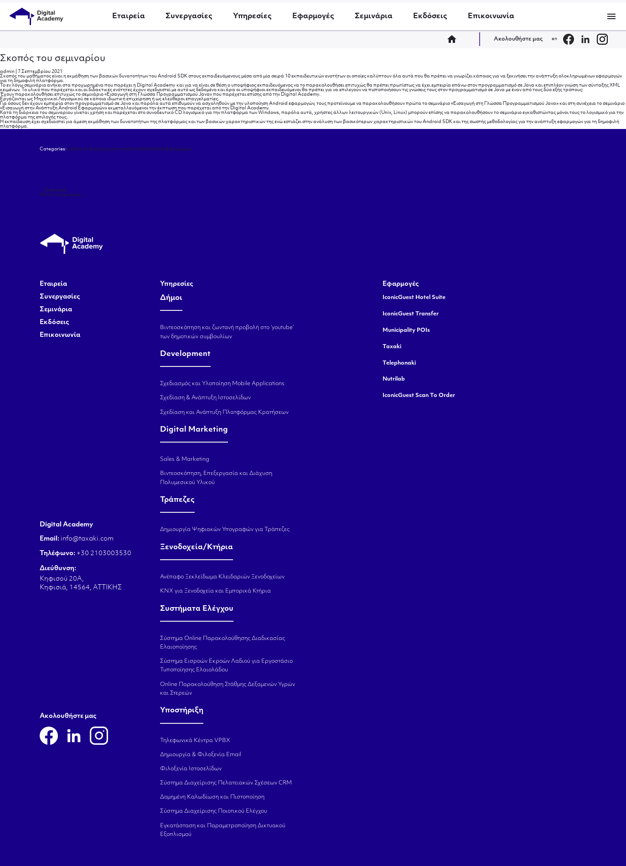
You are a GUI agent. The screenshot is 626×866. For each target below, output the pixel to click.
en (554, 38)
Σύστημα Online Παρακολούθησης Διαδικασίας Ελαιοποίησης (222, 643)
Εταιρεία (128, 16)
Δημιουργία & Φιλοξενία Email (200, 755)
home (454, 39)
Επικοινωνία (491, 16)
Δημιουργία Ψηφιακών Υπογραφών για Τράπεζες (225, 529)
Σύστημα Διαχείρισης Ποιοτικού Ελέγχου (213, 811)
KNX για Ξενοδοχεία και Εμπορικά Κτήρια (215, 591)
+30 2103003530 (103, 554)
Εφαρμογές (313, 16)
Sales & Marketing (184, 459)
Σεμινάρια (374, 16)
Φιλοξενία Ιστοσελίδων (191, 769)
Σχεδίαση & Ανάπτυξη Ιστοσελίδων (205, 398)
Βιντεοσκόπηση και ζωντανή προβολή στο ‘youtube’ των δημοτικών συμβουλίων (227, 332)
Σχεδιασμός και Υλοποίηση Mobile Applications (222, 384)
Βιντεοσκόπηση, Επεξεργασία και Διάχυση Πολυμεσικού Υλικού (216, 478)
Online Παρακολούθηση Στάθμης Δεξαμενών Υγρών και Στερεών (227, 689)
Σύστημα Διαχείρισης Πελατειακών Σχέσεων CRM (226, 783)
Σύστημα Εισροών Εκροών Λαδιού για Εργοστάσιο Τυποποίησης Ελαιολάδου (226, 666)
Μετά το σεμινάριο (63, 194)
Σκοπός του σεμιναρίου (52, 58)
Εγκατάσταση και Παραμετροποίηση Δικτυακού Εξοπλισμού (222, 830)
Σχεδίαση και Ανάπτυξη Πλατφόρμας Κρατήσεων (224, 412)
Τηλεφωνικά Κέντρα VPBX (195, 740)
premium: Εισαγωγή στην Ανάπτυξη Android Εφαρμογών (129, 149)
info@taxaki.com (87, 539)
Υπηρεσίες (252, 16)
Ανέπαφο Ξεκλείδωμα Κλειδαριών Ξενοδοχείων (222, 577)
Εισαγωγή (53, 190)
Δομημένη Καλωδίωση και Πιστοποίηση (212, 797)
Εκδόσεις (430, 16)
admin (7, 71)
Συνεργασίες (189, 16)
